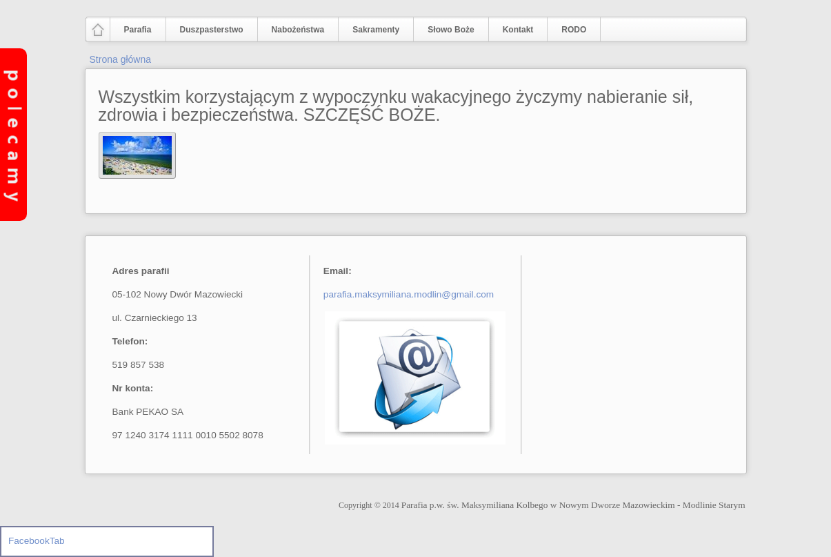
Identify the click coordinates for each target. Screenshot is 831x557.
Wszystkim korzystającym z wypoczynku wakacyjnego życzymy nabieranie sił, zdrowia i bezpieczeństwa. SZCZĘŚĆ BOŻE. (396, 105)
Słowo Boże (451, 30)
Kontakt (518, 30)
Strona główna (121, 59)
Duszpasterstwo (208, 30)
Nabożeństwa (295, 30)
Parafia (134, 30)
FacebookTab (36, 541)
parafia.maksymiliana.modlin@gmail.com (408, 294)
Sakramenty (375, 30)
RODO (573, 30)
